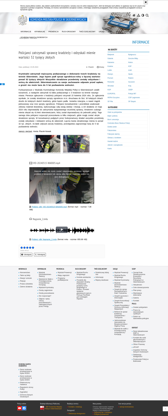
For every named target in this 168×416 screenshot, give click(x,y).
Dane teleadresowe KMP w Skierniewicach (140, 333)
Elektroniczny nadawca (25, 383)
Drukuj (100, 67)
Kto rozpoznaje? (45, 296)
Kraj (129, 86)
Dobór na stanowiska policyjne (141, 317)
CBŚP (130, 90)
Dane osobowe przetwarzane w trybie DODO (26, 378)
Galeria (136, 298)
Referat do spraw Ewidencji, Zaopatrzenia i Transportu (120, 314)
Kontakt (136, 301)
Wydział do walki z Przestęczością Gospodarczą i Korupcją (121, 331)
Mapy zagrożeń (63, 275)
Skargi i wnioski (26, 278)
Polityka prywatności (101, 414)
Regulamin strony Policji (26, 388)
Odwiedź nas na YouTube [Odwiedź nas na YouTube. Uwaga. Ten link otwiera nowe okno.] (19, 408)
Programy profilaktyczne (63, 279)
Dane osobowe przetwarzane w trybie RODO (26, 371)
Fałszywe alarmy (114, 134)
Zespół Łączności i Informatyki (121, 297)
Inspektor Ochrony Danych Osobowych (140, 351)
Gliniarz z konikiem (114, 138)
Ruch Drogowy (80, 269)
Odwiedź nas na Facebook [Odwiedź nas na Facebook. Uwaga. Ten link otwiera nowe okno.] (24, 408)
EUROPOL (112, 94)
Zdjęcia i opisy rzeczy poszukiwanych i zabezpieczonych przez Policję (45, 302)
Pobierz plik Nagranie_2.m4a (44, 239)
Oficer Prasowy (139, 344)
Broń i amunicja (113, 119)
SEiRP (134, 269)
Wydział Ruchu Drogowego (82, 273)
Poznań (110, 78)
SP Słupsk (132, 101)
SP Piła (110, 101)
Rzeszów (111, 82)
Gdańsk (110, 58)
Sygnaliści (24, 392)
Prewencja (60, 269)
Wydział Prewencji (64, 272)
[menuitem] (26, 31)
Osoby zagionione (45, 290)
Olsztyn (110, 74)
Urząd (115, 269)
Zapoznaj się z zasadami (103, 412)
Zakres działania (26, 287)
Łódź (130, 70)
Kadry (110, 149)
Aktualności (137, 285)
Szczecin (131, 82)
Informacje (23, 269)
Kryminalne (41, 269)
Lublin (110, 70)
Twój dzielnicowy (100, 269)
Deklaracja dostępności (137, 356)
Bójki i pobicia (112, 116)
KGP (109, 90)
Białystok (111, 55)
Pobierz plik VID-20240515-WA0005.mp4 (49, 207)
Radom (130, 78)
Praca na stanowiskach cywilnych (138, 312)
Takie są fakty (25, 275)
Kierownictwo (25, 272)
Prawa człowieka (26, 284)
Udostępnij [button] (26, 255)
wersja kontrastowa (127, 407)
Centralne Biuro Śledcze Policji (119, 123)
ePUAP (136, 347)
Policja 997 (132, 94)
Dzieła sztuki (112, 127)
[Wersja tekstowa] (142, 15)
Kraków (110, 66)
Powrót (90, 67)
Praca (134, 304)
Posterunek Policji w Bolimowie (140, 360)
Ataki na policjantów (115, 112)
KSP (129, 66)
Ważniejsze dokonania (137, 294)
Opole (130, 74)
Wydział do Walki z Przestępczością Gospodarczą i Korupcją (46, 282)
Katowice (111, 62)
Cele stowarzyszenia (141, 287)
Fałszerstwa (112, 130)
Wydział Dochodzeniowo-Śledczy (45, 274)
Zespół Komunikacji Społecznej (121, 302)
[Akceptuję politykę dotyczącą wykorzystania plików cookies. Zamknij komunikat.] (146, 2)
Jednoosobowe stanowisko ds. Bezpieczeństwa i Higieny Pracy (121, 323)
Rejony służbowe (101, 280)
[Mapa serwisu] (138, 15)
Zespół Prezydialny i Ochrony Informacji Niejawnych (122, 307)
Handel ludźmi (113, 141)
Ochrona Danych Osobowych (25, 365)
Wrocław (111, 86)
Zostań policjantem (140, 307)
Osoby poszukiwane (46, 293)
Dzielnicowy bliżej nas (102, 273)
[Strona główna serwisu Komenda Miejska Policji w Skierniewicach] (134, 15)
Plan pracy (137, 290)
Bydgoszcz (132, 55)
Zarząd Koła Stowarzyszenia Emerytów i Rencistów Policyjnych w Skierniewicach (139, 277)
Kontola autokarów (84, 277)
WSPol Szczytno (114, 97)
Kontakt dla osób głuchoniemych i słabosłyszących (139, 339)
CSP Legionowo (134, 97)
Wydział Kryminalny (46, 287)
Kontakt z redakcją (75, 407)
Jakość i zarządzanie (115, 145)
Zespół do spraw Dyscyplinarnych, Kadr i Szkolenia (120, 291)
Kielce (130, 62)
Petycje (22, 281)
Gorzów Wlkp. (133, 58)
